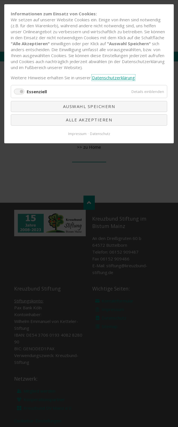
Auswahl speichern (89, 106)
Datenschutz (100, 133)
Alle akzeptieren (89, 120)
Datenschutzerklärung (113, 77)
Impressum (77, 133)
